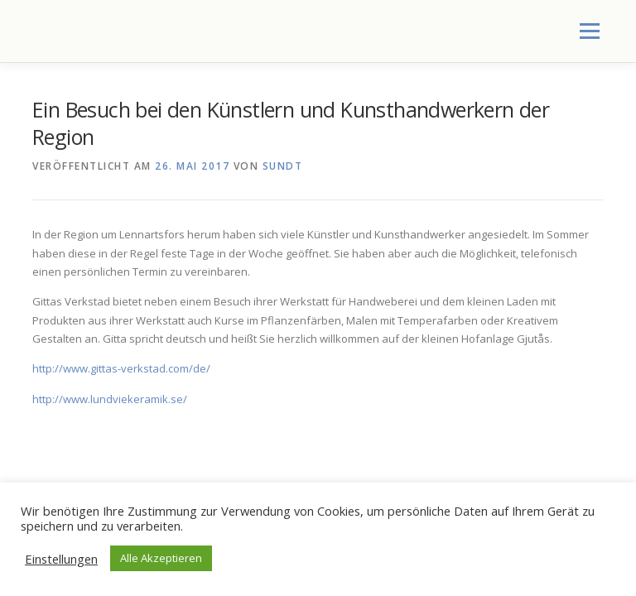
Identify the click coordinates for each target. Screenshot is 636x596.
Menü (589, 30)
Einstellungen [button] (61, 558)
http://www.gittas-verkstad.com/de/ (121, 368)
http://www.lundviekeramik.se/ (109, 399)
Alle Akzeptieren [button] (161, 557)
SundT (283, 166)
